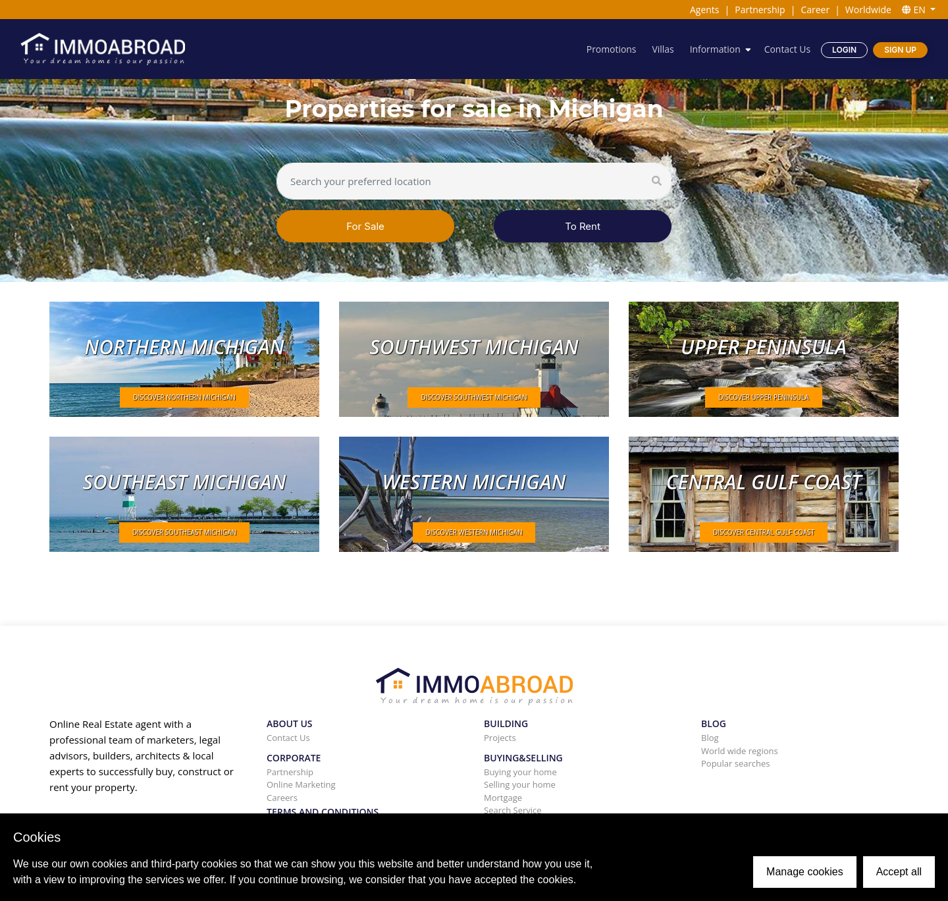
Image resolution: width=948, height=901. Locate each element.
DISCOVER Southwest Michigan (474, 397)
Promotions (610, 49)
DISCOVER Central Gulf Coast (763, 532)
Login (844, 50)
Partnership (760, 9)
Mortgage (503, 798)
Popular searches (735, 763)
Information (715, 49)
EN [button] (915, 9)
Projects (500, 738)
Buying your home (520, 772)
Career (815, 9)
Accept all (899, 871)
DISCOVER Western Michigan (474, 532)
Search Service (513, 810)
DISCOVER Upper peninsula (763, 397)
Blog (710, 738)
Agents (705, 9)
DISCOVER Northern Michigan (184, 397)
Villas (662, 49)
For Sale (365, 226)
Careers (282, 798)
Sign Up (900, 50)
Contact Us (787, 49)
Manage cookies (804, 871)
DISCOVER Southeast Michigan (184, 532)
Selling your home (520, 784)
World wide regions (739, 751)
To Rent (582, 226)
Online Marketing (301, 784)
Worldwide (868, 9)
